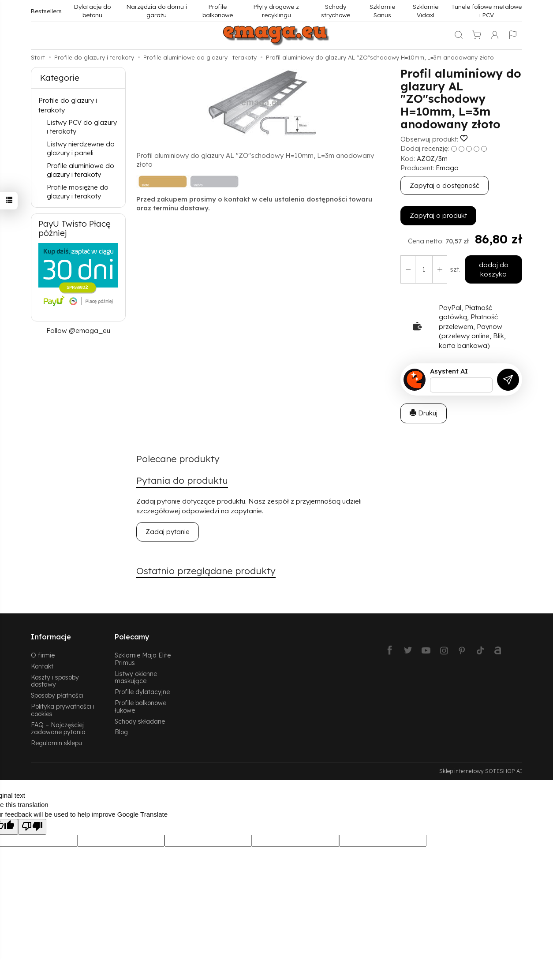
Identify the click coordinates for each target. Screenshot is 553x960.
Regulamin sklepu (56, 743)
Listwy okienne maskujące (136, 677)
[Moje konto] (495, 35)
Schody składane (140, 721)
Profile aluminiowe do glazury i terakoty (80, 170)
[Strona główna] (276, 35)
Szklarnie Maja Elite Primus (143, 658)
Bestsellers (46, 11)
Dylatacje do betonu (92, 11)
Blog (121, 732)
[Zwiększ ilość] (407, 269)
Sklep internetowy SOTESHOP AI (480, 771)
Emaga (447, 168)
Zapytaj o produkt (438, 215)
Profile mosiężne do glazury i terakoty (77, 191)
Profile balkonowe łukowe (140, 706)
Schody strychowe (335, 11)
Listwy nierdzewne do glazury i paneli (81, 148)
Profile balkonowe (217, 11)
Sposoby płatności (57, 695)
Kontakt (42, 666)
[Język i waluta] (513, 35)
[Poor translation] (32, 826)
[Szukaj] (458, 35)
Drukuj (423, 413)
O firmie (43, 655)
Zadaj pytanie (168, 531)
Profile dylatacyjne (142, 691)
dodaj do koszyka (493, 269)
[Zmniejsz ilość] (439, 269)
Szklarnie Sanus (382, 11)
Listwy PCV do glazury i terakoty (82, 126)
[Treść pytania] (461, 384)
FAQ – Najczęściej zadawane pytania (58, 728)
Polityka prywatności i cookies (62, 709)
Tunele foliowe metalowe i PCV (486, 11)
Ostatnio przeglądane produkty (206, 570)
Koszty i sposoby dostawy (55, 680)
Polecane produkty (178, 458)
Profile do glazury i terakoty (67, 105)
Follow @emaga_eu (78, 330)
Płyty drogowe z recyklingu (276, 11)
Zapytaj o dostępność (444, 185)
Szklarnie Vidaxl (425, 11)
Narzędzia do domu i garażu (157, 11)
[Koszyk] (476, 35)
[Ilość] (424, 269)
